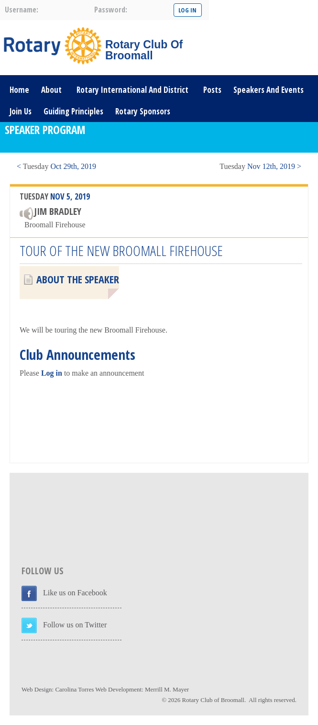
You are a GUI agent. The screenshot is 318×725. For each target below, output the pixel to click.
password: (110, 9)
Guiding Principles (73, 111)
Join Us (21, 111)
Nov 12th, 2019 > (260, 166)
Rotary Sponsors (142, 111)
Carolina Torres (74, 689)
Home (19, 89)
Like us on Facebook (75, 593)
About (51, 89)
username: (21, 9)
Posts (212, 89)
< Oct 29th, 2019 (56, 166)
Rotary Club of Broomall (213, 699)
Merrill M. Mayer (167, 689)
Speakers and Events (268, 89)
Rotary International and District (132, 89)
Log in (51, 373)
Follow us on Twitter (75, 625)
